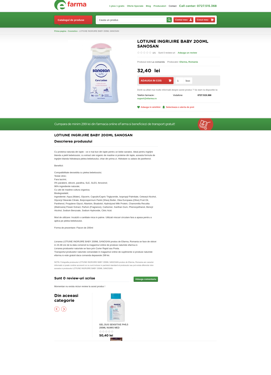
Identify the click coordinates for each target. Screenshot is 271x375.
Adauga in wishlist (148, 107)
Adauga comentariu (145, 279)
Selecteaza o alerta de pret (178, 107)
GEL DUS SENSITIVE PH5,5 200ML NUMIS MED (113, 326)
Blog (148, 6)
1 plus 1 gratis (116, 6)
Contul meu (183, 19)
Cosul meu (205, 19)
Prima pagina (60, 31)
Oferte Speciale (135, 6)
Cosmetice (73, 31)
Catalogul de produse (71, 21)
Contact (172, 6)
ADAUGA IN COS (156, 80)
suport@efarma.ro (147, 98)
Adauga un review (187, 52)
